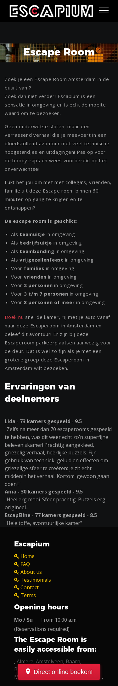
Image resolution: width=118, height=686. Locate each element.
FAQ (25, 564)
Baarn (73, 661)
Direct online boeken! (63, 671)
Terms (28, 595)
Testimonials (35, 579)
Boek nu (14, 317)
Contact (29, 587)
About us (31, 571)
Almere (25, 661)
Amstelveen (49, 661)
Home (27, 556)
